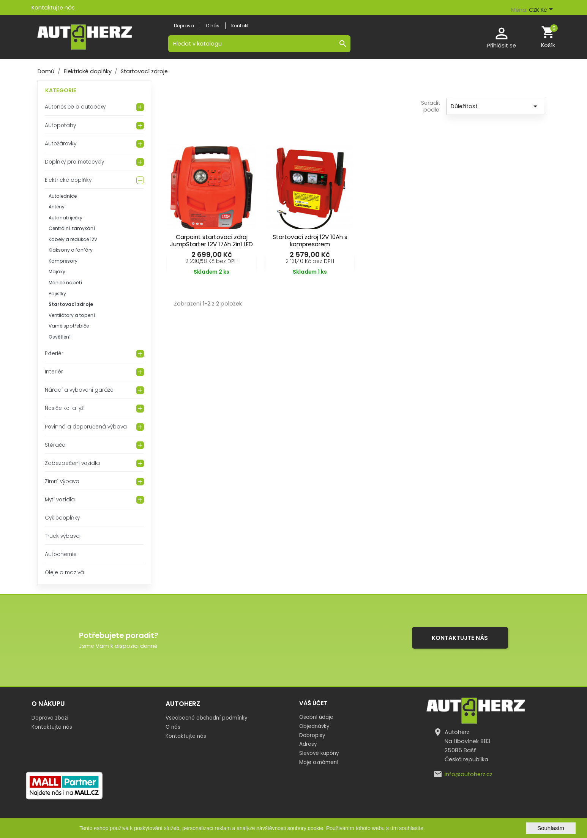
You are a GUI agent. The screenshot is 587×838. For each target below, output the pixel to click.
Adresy (308, 744)
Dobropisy (312, 735)
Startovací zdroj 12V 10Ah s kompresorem (310, 240)
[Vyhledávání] (259, 43)
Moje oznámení (318, 762)
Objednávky (314, 726)
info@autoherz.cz (468, 774)
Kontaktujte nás (53, 7)
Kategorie (60, 90)
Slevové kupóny (319, 753)
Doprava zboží (50, 717)
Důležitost (495, 106)
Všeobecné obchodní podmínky (206, 717)
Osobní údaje (316, 717)
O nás (173, 727)
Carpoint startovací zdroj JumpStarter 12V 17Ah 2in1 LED (211, 240)
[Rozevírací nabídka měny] (542, 10)
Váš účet (313, 703)
